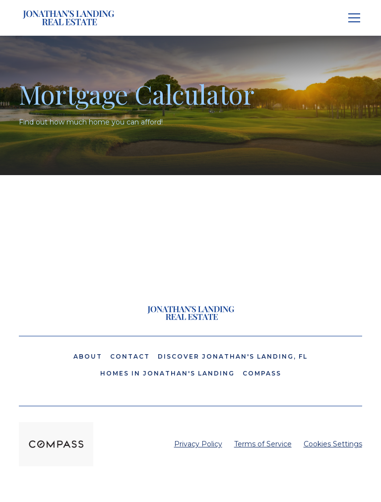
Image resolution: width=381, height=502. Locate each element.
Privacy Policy (198, 443)
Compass (262, 373)
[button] (352, 18)
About (87, 356)
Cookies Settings (333, 443)
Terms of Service (263, 443)
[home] (68, 17)
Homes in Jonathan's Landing (167, 373)
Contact (130, 356)
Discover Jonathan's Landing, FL (233, 356)
